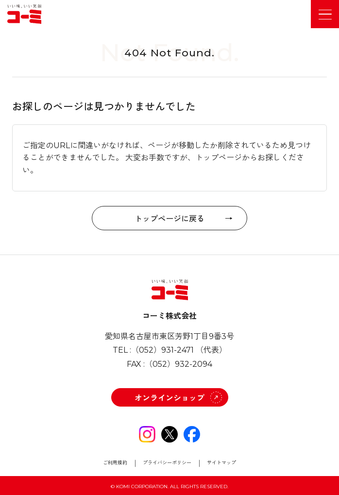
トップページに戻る (169, 218)
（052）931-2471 (162, 350)
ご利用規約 (115, 463)
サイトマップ (221, 463)
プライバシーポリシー (167, 463)
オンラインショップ (169, 398)
